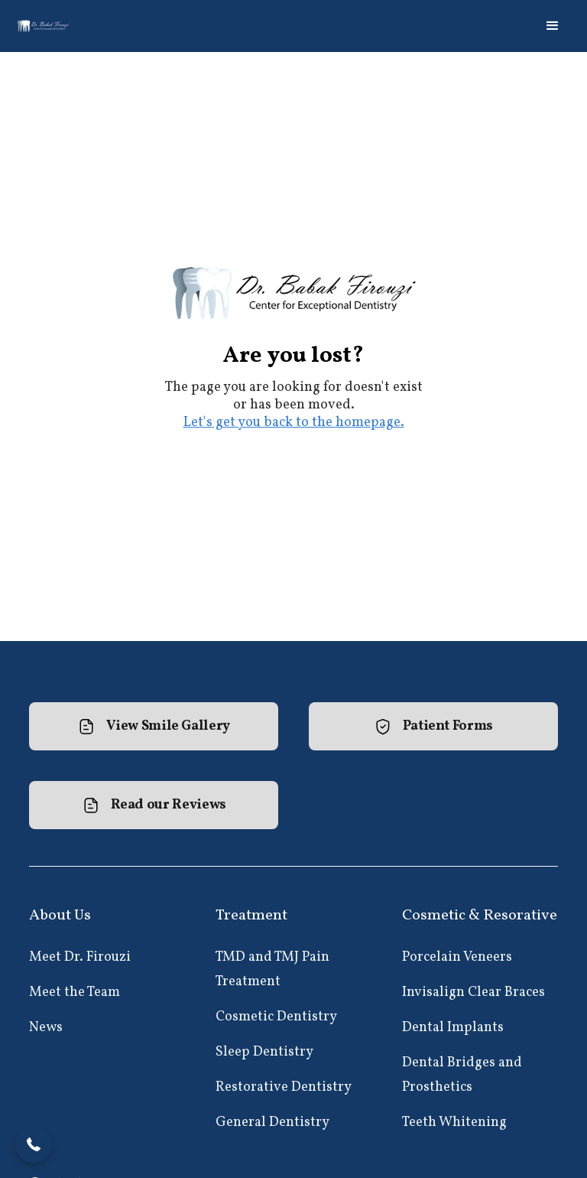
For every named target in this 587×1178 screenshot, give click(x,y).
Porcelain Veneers (457, 957)
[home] (44, 25)
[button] (552, 26)
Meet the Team (74, 992)
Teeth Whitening (454, 1122)
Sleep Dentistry (264, 1052)
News (46, 1027)
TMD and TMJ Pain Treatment (272, 969)
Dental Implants (453, 1027)
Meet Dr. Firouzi (80, 957)
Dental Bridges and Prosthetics (462, 1075)
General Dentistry (272, 1122)
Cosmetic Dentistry (276, 1017)
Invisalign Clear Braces (473, 992)
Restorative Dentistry (284, 1087)
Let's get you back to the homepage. (293, 422)
